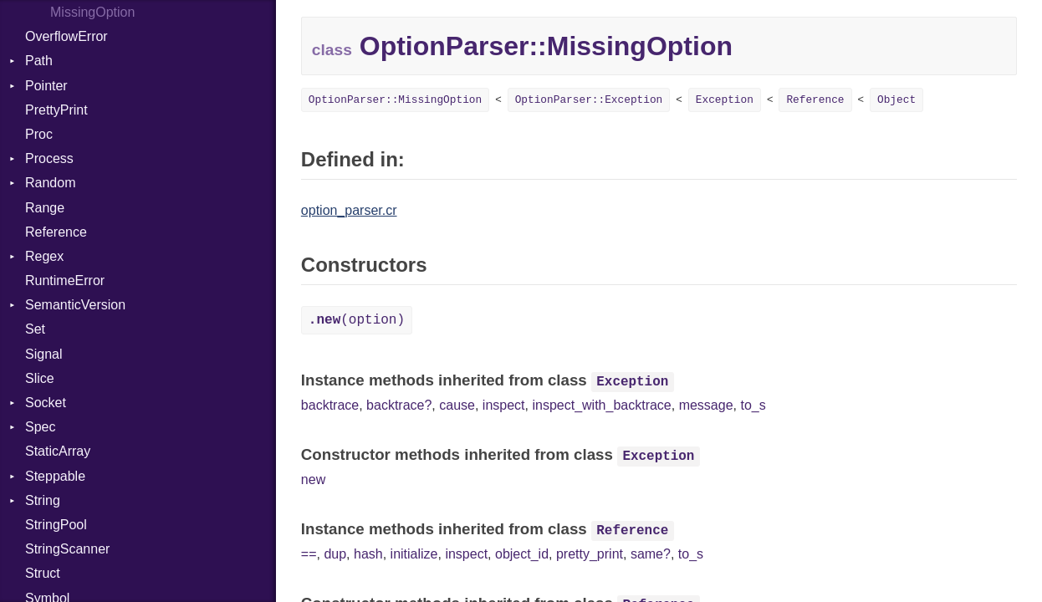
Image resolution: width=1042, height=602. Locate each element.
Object (896, 100)
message (706, 405)
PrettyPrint (56, 110)
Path (39, 61)
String (42, 500)
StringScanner (67, 549)
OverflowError (66, 36)
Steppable (55, 476)
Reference (56, 232)
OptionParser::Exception (589, 100)
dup (335, 554)
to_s (752, 405)
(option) (357, 320)
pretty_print (589, 554)
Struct (42, 573)
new (313, 479)
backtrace (330, 405)
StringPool (56, 525)
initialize (414, 554)
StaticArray (57, 451)
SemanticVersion (75, 305)
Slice (39, 378)
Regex (44, 256)
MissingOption (92, 12)
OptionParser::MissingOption (395, 100)
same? (651, 554)
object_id (522, 554)
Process (49, 158)
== (309, 554)
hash (368, 554)
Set (35, 329)
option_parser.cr (349, 210)
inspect (504, 405)
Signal (43, 354)
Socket (45, 402)
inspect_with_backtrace (601, 405)
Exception (724, 100)
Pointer (46, 86)
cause (457, 405)
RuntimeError (65, 280)
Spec (40, 427)
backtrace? (399, 405)
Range (44, 208)
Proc (39, 134)
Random (50, 183)
